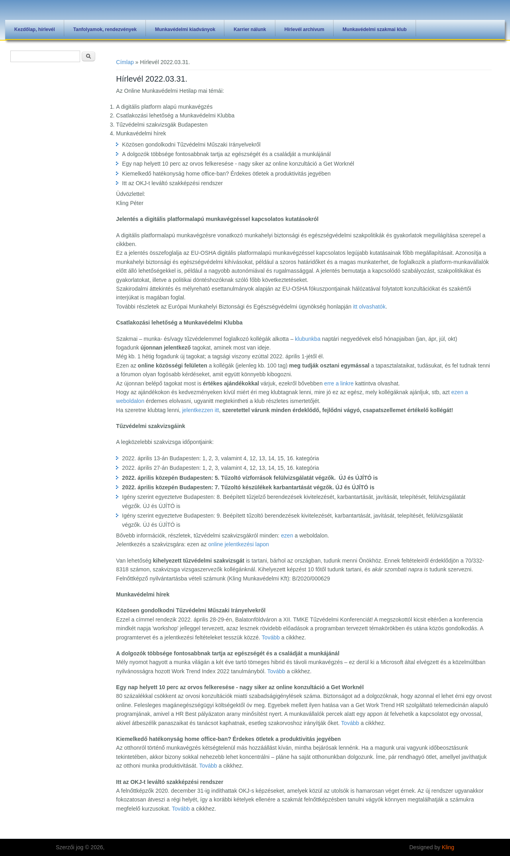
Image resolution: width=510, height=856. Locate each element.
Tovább (271, 637)
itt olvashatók (369, 306)
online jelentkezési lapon (238, 544)
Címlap (124, 62)
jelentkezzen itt (200, 410)
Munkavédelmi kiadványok (185, 29)
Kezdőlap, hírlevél (34, 29)
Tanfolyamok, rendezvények (105, 29)
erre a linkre (339, 383)
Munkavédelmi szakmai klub (375, 29)
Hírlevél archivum (304, 29)
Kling (448, 847)
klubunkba (307, 339)
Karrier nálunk (249, 29)
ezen (287, 535)
